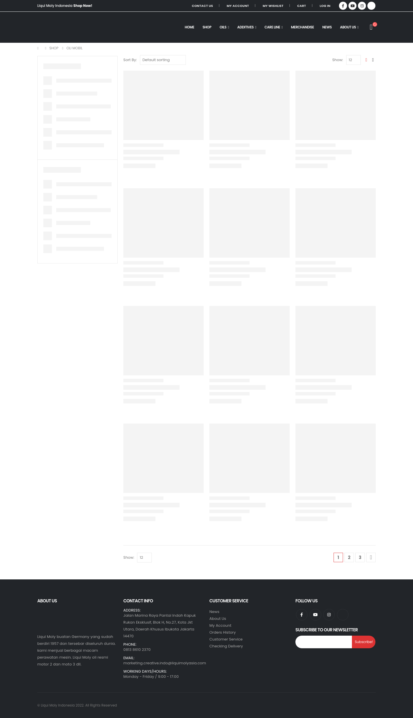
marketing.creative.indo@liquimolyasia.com (164, 663)
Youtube (315, 614)
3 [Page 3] (360, 557)
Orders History (222, 632)
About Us (348, 27)
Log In (325, 5)
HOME (189, 27)
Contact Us (202, 5)
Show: (337, 60)
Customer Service (226, 639)
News (214, 611)
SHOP (206, 27)
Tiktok (342, 614)
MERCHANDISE (302, 27)
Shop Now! (82, 5)
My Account (238, 5)
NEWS (327, 27)
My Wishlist (273, 5)
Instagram (329, 614)
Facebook (301, 614)
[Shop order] (163, 60)
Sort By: (130, 60)
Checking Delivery (226, 646)
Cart (301, 5)
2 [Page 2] (349, 557)
